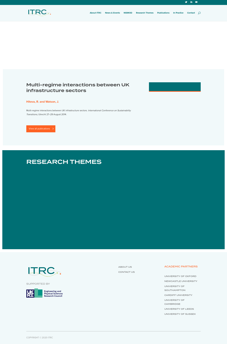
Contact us (126, 272)
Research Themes (144, 13)
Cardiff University (178, 295)
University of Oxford (180, 276)
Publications (163, 13)
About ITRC (95, 13)
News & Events (112, 13)
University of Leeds (179, 309)
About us (125, 267)
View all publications (39, 128)
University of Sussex (180, 314)
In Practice (178, 13)
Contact (191, 13)
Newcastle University (180, 281)
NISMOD (128, 13)
